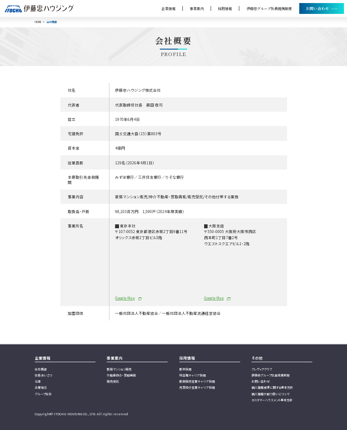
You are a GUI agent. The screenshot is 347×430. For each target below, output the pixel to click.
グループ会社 (43, 394)
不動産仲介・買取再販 (121, 375)
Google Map (125, 297)
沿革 (38, 381)
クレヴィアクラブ (261, 369)
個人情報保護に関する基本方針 (272, 387)
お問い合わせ (260, 381)
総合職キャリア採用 (192, 375)
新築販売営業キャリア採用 (197, 381)
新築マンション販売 (119, 369)
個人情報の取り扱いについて (270, 394)
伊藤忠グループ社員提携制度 (269, 8)
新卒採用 (185, 369)
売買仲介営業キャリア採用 (197, 387)
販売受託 (113, 381)
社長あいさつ (44, 375)
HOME (38, 22)
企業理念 (41, 387)
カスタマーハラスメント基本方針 (272, 400)
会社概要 (41, 369)
